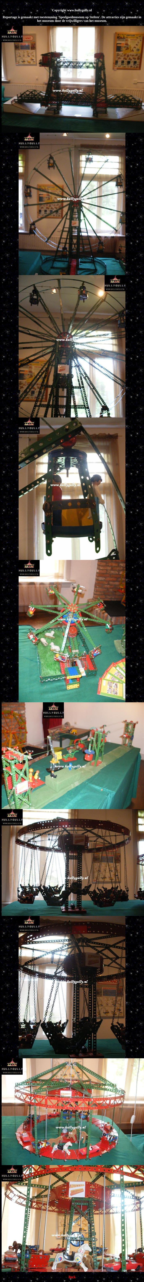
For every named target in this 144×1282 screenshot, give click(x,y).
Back (72, 1277)
